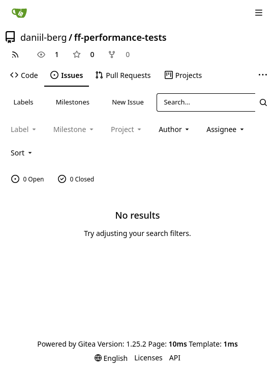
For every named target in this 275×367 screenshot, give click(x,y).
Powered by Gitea (66, 344)
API (174, 357)
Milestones (72, 102)
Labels (24, 102)
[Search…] (263, 102)
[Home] (19, 13)
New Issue (128, 102)
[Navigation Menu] (260, 12)
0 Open (27, 179)
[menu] (22, 152)
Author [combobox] (175, 129)
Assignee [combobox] (226, 129)
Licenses (148, 357)
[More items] (263, 75)
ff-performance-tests (120, 37)
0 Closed (76, 179)
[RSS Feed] (15, 54)
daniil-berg (43, 37)
